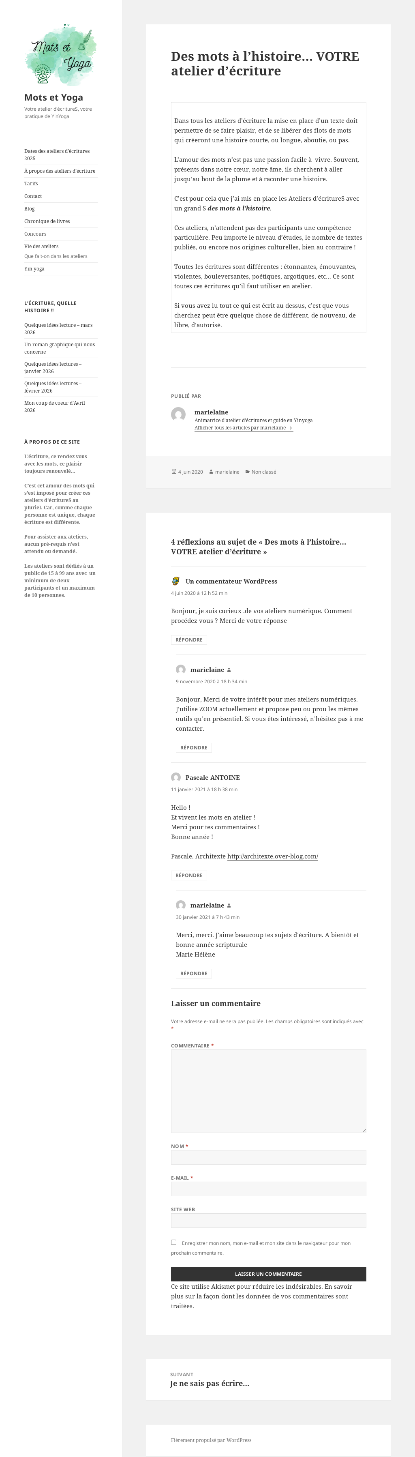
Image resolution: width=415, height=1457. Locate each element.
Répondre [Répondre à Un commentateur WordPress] (189, 639)
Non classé (264, 471)
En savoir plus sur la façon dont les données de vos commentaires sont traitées (261, 1296)
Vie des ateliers (61, 251)
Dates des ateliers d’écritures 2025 (57, 155)
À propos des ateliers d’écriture (59, 170)
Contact (33, 196)
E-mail (182, 1177)
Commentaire (192, 1045)
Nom (179, 1146)
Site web (183, 1209)
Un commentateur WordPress (231, 581)
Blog (29, 208)
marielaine (227, 471)
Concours (35, 233)
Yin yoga (34, 268)
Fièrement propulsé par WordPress (211, 1441)
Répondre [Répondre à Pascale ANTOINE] (189, 875)
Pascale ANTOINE (213, 777)
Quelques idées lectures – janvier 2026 (52, 367)
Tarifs (31, 183)
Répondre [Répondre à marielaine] (194, 747)
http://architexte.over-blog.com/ (272, 856)
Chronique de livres (47, 221)
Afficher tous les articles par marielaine (241, 427)
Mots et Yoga (53, 97)
